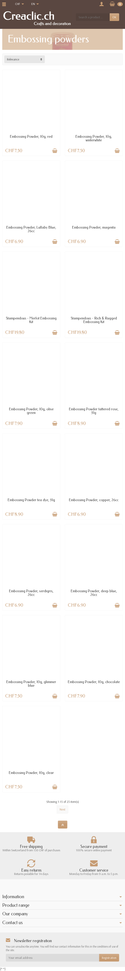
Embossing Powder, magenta (94, 227)
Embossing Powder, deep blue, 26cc (94, 593)
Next (62, 809)
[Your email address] (52, 958)
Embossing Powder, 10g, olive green (31, 411)
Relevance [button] (13, 59)
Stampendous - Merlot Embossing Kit (31, 320)
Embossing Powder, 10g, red (31, 136)
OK (114, 17)
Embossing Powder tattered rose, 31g (93, 411)
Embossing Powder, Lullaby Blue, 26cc (31, 229)
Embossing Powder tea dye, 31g (31, 500)
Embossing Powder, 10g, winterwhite (93, 138)
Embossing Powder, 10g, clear (31, 773)
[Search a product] (93, 17)
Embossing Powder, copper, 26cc (93, 500)
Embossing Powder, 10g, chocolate (94, 682)
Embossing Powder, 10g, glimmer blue (31, 684)
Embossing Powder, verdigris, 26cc (31, 593)
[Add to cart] (54, 150)
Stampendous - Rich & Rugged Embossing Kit (94, 320)
